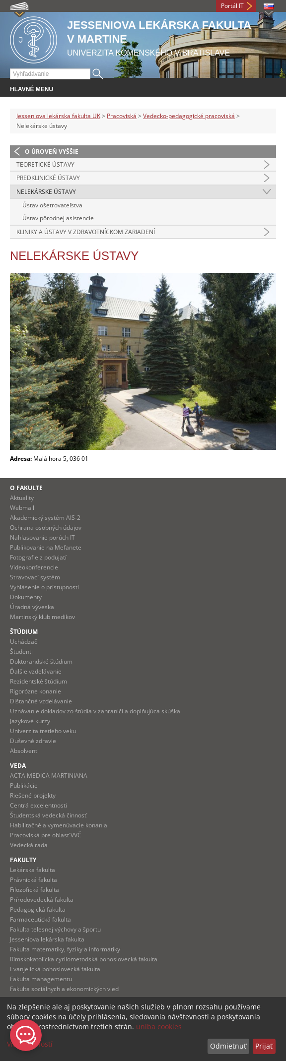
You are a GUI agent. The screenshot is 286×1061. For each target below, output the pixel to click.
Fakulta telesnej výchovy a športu (55, 929)
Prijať (264, 1046)
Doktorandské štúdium (41, 661)
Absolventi (24, 751)
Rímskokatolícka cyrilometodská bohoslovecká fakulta (83, 959)
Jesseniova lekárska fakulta (47, 939)
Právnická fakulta (33, 879)
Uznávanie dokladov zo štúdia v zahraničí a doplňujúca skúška (95, 711)
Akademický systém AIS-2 (45, 517)
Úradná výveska (32, 607)
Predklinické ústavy (48, 178)
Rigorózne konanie (35, 691)
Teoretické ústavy (45, 164)
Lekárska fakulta (32, 870)
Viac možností (30, 1044)
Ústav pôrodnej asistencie (58, 218)
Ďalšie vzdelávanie (36, 671)
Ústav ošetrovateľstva (52, 205)
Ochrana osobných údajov (45, 527)
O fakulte (26, 488)
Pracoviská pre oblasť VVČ (45, 835)
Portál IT (232, 5)
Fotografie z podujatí (38, 557)
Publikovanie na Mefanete (45, 547)
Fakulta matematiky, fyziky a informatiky (65, 949)
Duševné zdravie (33, 741)
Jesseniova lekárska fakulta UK (58, 116)
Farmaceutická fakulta (40, 919)
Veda (18, 765)
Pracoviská (122, 116)
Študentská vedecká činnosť (48, 815)
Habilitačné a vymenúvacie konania (58, 825)
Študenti (21, 651)
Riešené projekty (33, 795)
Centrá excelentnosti (38, 805)
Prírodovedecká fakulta (41, 899)
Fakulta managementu (41, 979)
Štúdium (24, 631)
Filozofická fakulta (34, 889)
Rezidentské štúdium (38, 681)
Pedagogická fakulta (38, 909)
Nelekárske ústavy (46, 191)
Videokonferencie (34, 567)
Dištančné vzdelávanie (41, 701)
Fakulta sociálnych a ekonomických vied (64, 989)
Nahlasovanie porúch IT (42, 537)
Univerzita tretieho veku (43, 731)
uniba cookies (159, 1026)
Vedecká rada (29, 845)
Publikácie (24, 785)
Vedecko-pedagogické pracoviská (189, 116)
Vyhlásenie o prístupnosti (44, 587)
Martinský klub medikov (42, 617)
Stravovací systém (35, 577)
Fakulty (23, 860)
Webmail (22, 507)
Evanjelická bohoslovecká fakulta (55, 969)
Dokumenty (26, 597)
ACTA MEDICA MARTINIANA (48, 775)
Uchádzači (24, 641)
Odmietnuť (228, 1046)
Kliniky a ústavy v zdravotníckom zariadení (85, 232)
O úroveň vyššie (51, 151)
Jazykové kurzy (30, 721)
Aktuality (22, 498)
